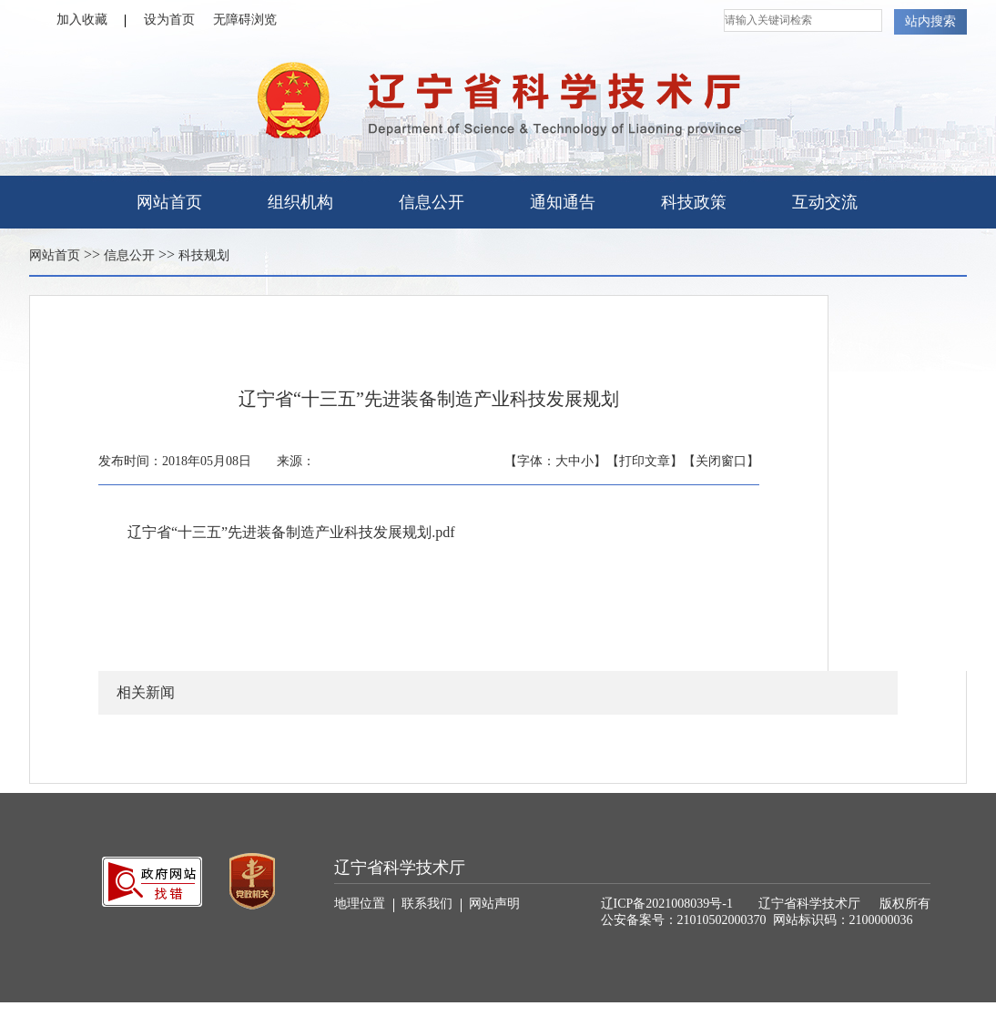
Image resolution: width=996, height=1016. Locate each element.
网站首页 (169, 202)
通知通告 (562, 202)
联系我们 (431, 904)
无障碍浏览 (245, 19)
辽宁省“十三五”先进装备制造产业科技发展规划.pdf (291, 532)
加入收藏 (91, 20)
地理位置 (364, 904)
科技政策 (694, 202)
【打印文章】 (644, 461)
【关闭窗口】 (721, 461)
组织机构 (300, 202)
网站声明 (494, 903)
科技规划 (203, 255)
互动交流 (825, 202)
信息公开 (431, 202)
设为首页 (169, 19)
